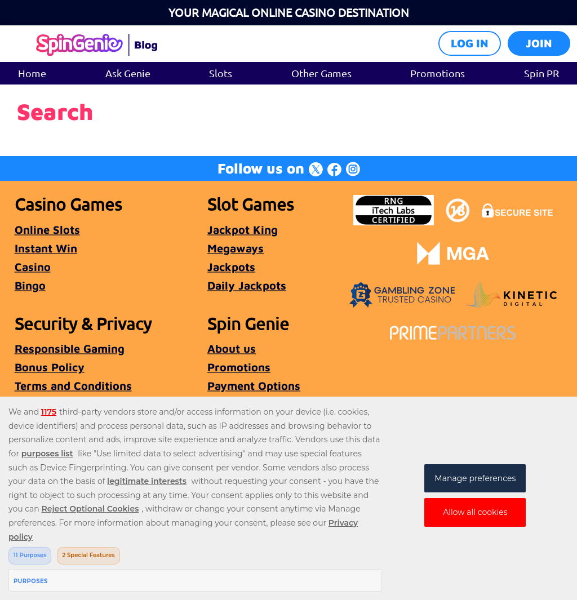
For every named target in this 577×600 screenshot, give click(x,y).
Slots (220, 73)
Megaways (235, 248)
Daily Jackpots (246, 285)
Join (539, 43)
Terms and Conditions (73, 385)
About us (231, 348)
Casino (33, 266)
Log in (470, 43)
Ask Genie (127, 73)
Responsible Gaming (70, 348)
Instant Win (46, 248)
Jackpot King (242, 229)
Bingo (30, 285)
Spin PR (541, 73)
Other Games (321, 73)
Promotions (437, 73)
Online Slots (47, 229)
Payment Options (253, 385)
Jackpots (231, 266)
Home (32, 73)
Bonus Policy (50, 367)
